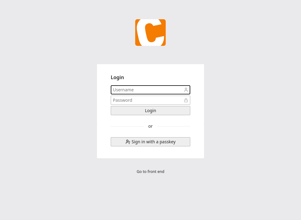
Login (150, 110)
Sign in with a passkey (154, 142)
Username (186, 89)
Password (186, 100)
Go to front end (151, 171)
